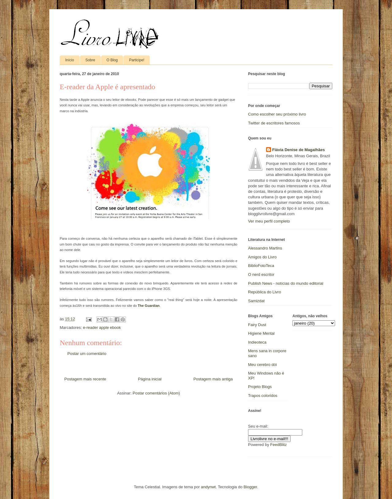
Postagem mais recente (85, 379)
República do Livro (264, 292)
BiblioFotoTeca (261, 265)
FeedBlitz (278, 444)
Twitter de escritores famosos (274, 123)
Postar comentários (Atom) (156, 393)
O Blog (112, 60)
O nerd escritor (261, 274)
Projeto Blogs (260, 386)
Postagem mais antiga (213, 379)
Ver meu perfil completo (269, 221)
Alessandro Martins (265, 248)
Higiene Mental (261, 333)
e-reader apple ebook (102, 327)
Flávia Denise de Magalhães (298, 149)
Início (69, 60)
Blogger (250, 487)
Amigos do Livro (262, 257)
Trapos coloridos (262, 395)
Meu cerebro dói (262, 364)
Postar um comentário (86, 353)
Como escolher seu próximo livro (277, 114)
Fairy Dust (257, 324)
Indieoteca (257, 342)
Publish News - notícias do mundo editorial (285, 283)
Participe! (136, 60)
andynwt (208, 487)
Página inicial (150, 379)
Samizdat (256, 301)
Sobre (90, 60)
